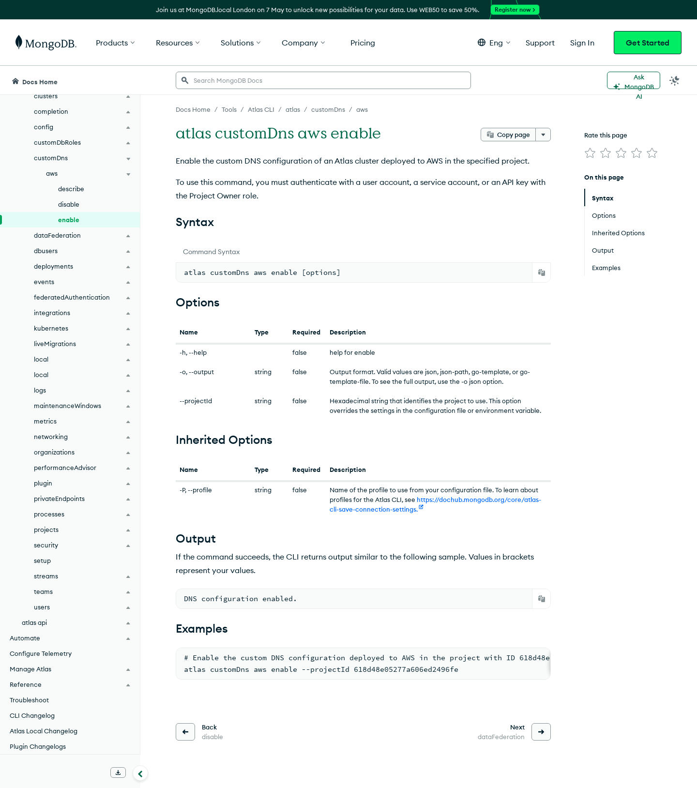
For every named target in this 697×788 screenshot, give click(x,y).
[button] (494, 42)
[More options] (543, 134)
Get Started (647, 42)
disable (68, 204)
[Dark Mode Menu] (675, 80)
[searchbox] (323, 80)
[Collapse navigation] (140, 773)
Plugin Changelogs (38, 746)
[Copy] (541, 272)
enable (68, 220)
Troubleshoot (29, 700)
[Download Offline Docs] (118, 772)
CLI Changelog (32, 715)
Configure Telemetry (41, 653)
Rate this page (605, 135)
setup (42, 560)
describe (71, 189)
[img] (590, 153)
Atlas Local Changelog (43, 731)
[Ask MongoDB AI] (633, 80)
